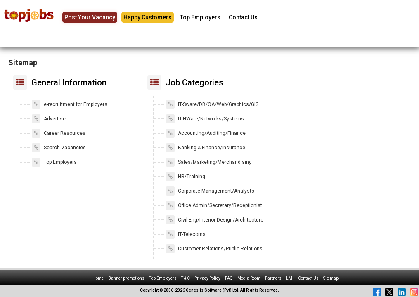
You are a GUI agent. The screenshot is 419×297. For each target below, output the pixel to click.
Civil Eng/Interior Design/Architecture (214, 220)
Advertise (49, 119)
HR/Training (185, 176)
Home (98, 278)
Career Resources (58, 133)
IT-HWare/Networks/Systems (205, 119)
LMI (290, 278)
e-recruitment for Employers (69, 104)
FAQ (229, 278)
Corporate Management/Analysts (210, 191)
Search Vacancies (59, 148)
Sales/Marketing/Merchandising (209, 162)
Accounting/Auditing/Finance (206, 133)
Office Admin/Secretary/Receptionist (214, 205)
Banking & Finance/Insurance (205, 148)
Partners (273, 278)
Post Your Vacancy (89, 17)
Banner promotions (126, 278)
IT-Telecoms (186, 234)
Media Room (248, 278)
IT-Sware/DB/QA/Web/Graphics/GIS (212, 104)
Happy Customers (147, 17)
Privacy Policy (207, 278)
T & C (185, 278)
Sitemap (331, 278)
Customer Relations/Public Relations (214, 249)
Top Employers (200, 17)
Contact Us (243, 17)
